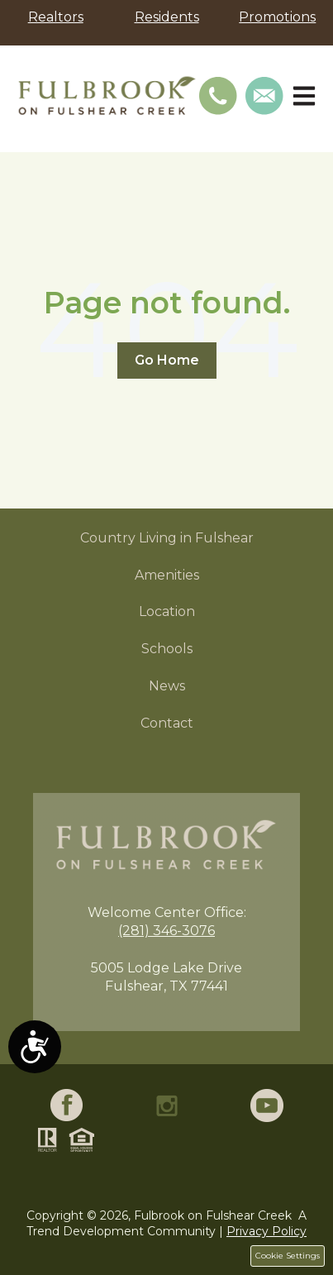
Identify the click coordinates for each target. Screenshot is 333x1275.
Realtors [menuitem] (55, 17)
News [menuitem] (167, 686)
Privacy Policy (266, 1231)
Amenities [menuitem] (167, 575)
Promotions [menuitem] (277, 17)
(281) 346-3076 (166, 930)
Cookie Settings (287, 1255)
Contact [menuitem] (166, 723)
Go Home (167, 360)
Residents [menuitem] (167, 17)
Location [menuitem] (167, 611)
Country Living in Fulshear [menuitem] (167, 538)
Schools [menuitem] (167, 649)
